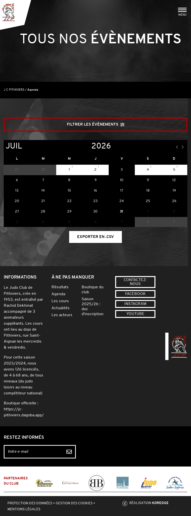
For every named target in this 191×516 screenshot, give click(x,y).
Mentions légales (23, 509)
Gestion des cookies (74, 503)
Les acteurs (61, 315)
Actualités (60, 308)
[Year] (87, 146)
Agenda (58, 294)
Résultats (60, 287)
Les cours (60, 301)
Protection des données (29, 503)
